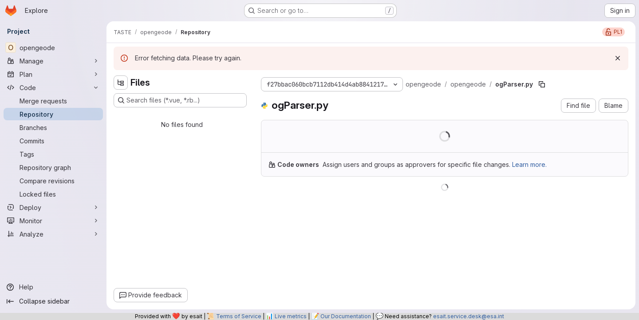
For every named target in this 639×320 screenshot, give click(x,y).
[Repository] (53, 114)
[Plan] (53, 74)
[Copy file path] (542, 84)
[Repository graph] (53, 167)
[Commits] (53, 140)
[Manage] (53, 61)
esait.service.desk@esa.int (468, 316)
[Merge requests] (53, 101)
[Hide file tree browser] (121, 82)
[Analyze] (53, 234)
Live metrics (291, 316)
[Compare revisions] (53, 180)
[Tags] (53, 154)
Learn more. (529, 164)
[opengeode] (53, 47)
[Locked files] (53, 194)
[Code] (53, 87)
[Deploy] (53, 207)
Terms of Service (238, 316)
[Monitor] (53, 220)
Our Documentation (345, 316)
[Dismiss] (617, 58)
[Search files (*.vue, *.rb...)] (180, 100)
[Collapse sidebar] (53, 301)
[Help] (53, 287)
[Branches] (53, 127)
